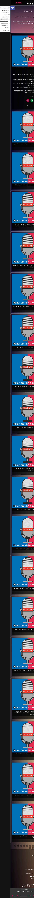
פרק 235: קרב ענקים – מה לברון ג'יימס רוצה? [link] (18, 185)
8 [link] (10, 845)
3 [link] (25, 845)
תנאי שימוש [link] (28, 863)
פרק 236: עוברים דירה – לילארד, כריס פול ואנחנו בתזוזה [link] (17, 145)
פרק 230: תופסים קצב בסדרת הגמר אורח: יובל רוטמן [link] (18, 387)
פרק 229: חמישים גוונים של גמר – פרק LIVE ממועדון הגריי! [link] (18, 428)
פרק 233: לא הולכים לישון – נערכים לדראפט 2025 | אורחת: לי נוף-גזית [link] (17, 266)
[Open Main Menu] (2, 2)
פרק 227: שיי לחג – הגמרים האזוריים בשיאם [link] (19, 510)
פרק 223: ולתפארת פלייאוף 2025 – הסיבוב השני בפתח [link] (17, 671)
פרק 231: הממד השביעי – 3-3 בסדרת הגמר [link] (19, 347)
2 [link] (28, 845)
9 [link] (7, 845)
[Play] (5, 896)
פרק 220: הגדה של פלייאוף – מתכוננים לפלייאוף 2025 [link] (17, 796)
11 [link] (31, 848)
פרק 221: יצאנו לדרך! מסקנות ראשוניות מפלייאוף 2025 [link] (17, 755)
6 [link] (16, 845)
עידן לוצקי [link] (23, 28)
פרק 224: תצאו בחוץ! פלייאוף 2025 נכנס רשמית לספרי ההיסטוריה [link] (18, 630)
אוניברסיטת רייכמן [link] (27, 857)
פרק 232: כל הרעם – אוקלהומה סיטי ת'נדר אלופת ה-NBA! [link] (17, 307)
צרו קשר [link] (29, 866)
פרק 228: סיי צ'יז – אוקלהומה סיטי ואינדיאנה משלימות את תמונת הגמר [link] (18, 469)
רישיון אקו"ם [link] (18, 873)
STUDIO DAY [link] (15, 884)
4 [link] (22, 845)
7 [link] (13, 845)
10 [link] (4, 845)
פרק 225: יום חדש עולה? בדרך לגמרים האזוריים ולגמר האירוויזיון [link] (18, 589)
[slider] (13, 896)
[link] (2, 8)
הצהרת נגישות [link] (28, 864)
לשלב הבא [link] (19, 848)
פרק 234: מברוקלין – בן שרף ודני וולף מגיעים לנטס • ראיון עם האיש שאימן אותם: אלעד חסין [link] (18, 225)
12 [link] (28, 848)
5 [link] (19, 845)
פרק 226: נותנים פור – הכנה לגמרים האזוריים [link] (18, 549)
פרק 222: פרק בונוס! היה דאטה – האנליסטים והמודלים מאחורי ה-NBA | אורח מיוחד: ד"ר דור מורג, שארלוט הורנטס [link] (17, 713)
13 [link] (25, 848)
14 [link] (22, 848)
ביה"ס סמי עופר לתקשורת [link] (26, 855)
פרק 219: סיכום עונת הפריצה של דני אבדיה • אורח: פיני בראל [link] (19, 837)
